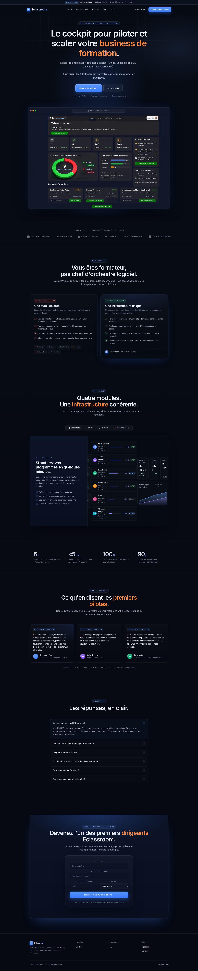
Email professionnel (99, 873)
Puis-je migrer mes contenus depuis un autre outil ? (99, 763)
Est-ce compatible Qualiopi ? (99, 772)
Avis (105, 9)
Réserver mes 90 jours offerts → (99, 897)
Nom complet (99, 863)
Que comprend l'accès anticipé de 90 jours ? (99, 745)
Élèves (89, 430)
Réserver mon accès (160, 9)
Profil (114, 883)
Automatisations (122, 430)
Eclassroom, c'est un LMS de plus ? (99, 725)
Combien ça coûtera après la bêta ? (99, 781)
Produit (69, 9)
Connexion (140, 9)
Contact (145, 951)
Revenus (104, 430)
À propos (145, 947)
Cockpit (79, 947)
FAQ (112, 9)
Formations (74, 430)
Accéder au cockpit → (89, 88)
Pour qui (95, 9)
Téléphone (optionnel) (84, 883)
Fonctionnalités (82, 9)
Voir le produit (113, 88)
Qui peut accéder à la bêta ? (99, 754)
